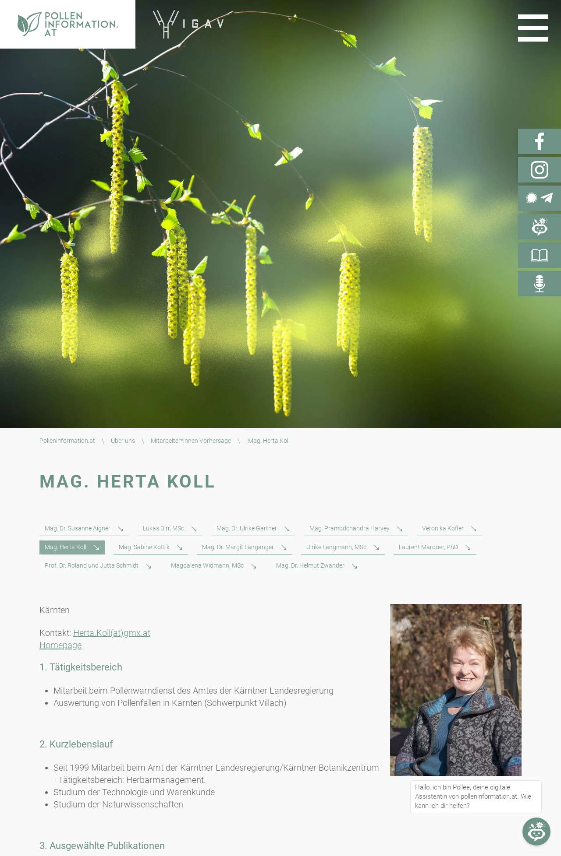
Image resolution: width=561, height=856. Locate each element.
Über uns (123, 440)
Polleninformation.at (67, 440)
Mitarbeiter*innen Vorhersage (191, 440)
